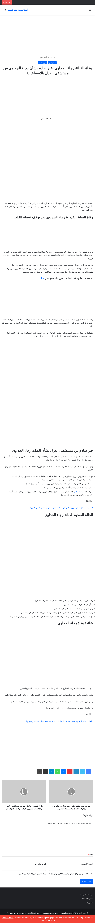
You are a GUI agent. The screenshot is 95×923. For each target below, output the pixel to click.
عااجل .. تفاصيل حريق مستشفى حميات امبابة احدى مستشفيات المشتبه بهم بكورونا (59, 721)
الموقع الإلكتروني (87, 864)
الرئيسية (51, 57)
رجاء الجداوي (79, 492)
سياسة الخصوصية (86, 895)
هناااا (42, 278)
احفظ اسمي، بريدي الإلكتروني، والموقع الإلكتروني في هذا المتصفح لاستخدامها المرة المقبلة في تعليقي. (55, 874)
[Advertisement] (47, 35)
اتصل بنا (90, 903)
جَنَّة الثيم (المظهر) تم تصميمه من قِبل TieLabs (23, 913)
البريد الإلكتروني (39, 864)
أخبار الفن (43, 57)
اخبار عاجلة (42, 63)
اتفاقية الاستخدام (86, 899)
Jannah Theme (8, 918)
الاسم (90, 854)
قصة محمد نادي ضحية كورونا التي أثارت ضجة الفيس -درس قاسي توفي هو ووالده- (60, 508)
